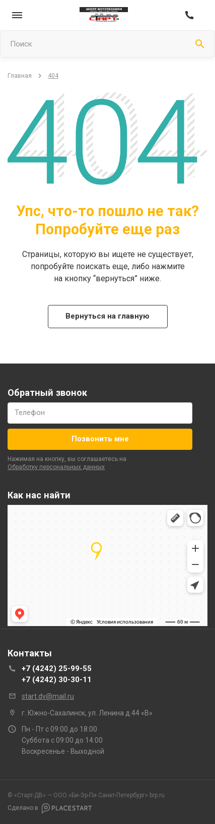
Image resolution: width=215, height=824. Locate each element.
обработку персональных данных (56, 467)
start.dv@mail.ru (48, 696)
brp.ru (109, 795)
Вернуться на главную (107, 316)
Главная (20, 75)
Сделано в (50, 808)
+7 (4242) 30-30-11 (57, 679)
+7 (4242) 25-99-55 (57, 668)
